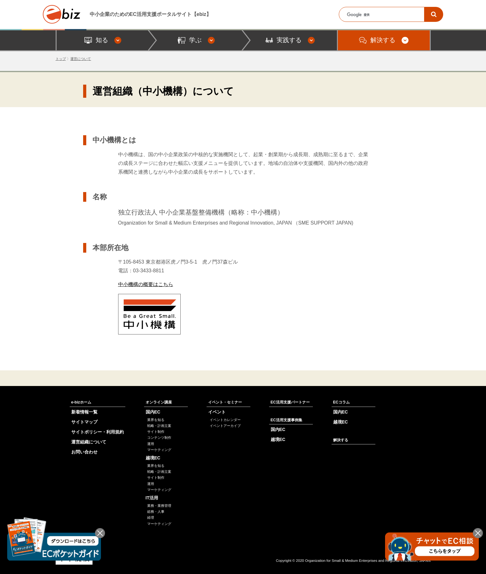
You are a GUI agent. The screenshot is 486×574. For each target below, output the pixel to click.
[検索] (433, 14)
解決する (340, 440)
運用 (150, 444)
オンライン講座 (159, 402)
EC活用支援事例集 (286, 420)
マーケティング (159, 450)
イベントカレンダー (225, 420)
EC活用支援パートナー (290, 402)
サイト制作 (155, 431)
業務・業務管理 (159, 505)
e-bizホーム (81, 402)
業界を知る (155, 420)
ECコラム (341, 402)
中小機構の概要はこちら (145, 284)
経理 (150, 517)
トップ (61, 59)
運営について (80, 59)
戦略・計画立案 (159, 426)
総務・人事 (155, 511)
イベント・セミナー (225, 402)
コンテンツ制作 (159, 437)
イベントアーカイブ (225, 426)
